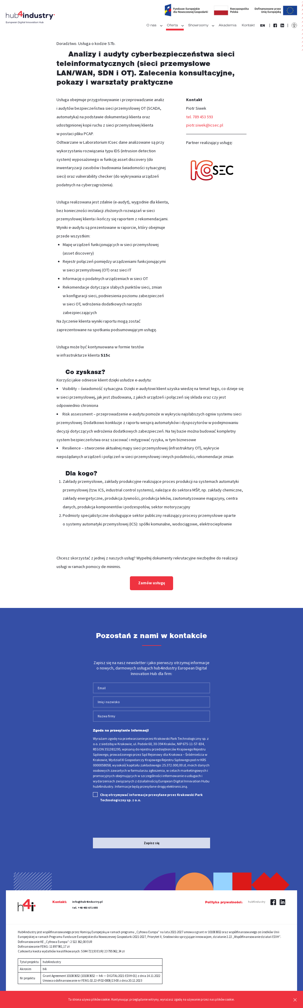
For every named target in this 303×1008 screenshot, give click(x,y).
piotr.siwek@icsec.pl (204, 125)
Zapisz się (151, 814)
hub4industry (256, 873)
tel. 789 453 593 (199, 116)
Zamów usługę (151, 582)
